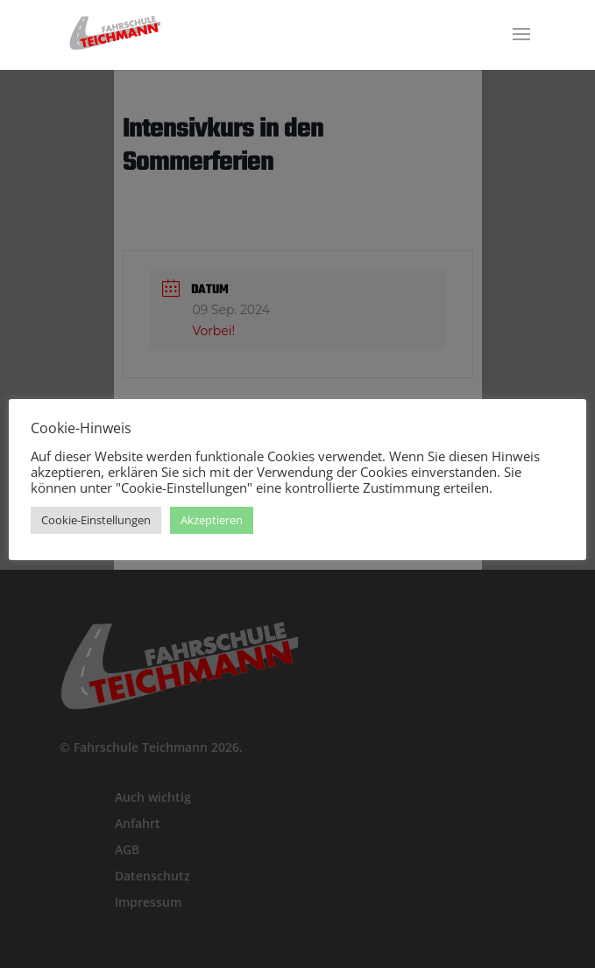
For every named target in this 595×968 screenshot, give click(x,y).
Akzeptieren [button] (212, 520)
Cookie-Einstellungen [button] (96, 520)
